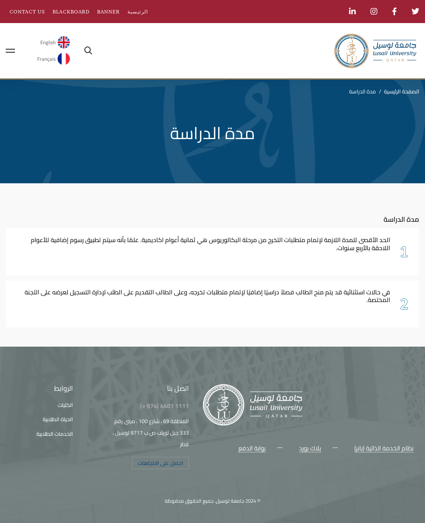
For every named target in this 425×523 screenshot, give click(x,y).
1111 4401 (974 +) (164, 406)
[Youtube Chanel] (379, 465)
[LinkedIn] (356, 465)
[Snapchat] (367, 465)
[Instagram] (390, 465)
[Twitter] (413, 465)
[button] (160, 463)
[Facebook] (402, 465)
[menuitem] (53, 42)
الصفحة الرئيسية (401, 91)
